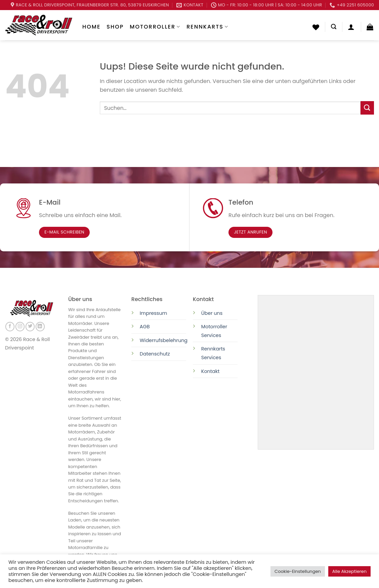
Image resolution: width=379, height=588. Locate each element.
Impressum (153, 313)
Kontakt (210, 371)
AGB (145, 326)
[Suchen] (333, 26)
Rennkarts (207, 27)
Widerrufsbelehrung (163, 340)
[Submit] (367, 107)
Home (91, 27)
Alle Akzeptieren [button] (349, 571)
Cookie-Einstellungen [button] (298, 571)
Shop (115, 27)
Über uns (212, 313)
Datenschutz (155, 353)
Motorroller (155, 27)
